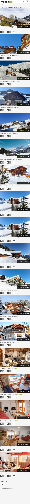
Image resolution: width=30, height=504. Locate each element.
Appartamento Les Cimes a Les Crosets (8, 133)
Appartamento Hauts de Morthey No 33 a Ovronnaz (11, 473)
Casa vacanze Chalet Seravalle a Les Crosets (9, 107)
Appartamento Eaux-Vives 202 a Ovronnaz (9, 394)
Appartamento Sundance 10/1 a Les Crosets (9, 159)
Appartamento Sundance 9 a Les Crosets (8, 211)
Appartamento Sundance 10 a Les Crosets (9, 237)
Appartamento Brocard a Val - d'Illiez (8, 29)
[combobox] (6, 4)
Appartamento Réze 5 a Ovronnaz (7, 420)
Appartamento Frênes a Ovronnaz (7, 342)
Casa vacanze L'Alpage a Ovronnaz (7, 368)
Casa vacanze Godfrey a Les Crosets (7, 185)
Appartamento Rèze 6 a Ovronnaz (7, 446)
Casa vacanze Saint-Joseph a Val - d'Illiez (8, 316)
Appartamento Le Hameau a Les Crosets (8, 55)
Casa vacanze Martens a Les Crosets (7, 81)
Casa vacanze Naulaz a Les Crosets (7, 264)
